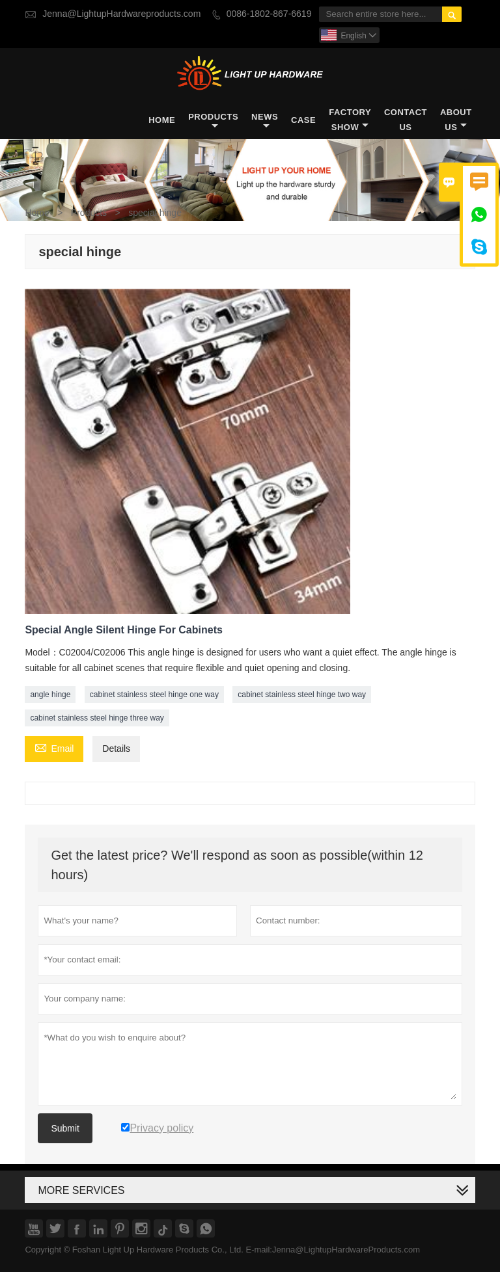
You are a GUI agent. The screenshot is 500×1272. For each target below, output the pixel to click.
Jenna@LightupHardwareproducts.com (121, 14)
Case (303, 120)
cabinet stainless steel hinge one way (154, 694)
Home (161, 120)
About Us (456, 119)
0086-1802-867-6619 (269, 14)
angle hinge (50, 694)
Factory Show (350, 119)
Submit (65, 1128)
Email (54, 748)
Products (213, 121)
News (264, 121)
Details (116, 749)
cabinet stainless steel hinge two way (302, 694)
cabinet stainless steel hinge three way (96, 718)
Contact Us (405, 119)
